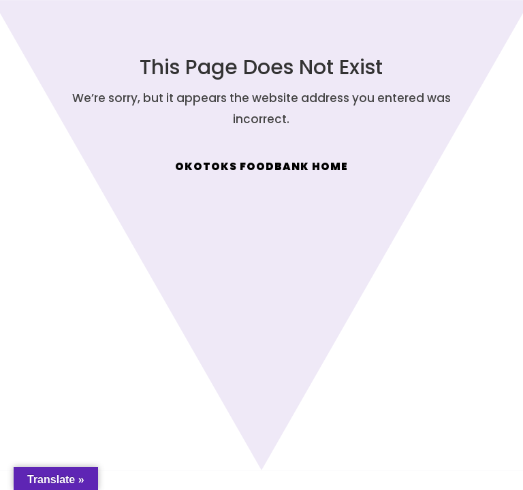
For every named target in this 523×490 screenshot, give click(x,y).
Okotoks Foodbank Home (261, 166)
